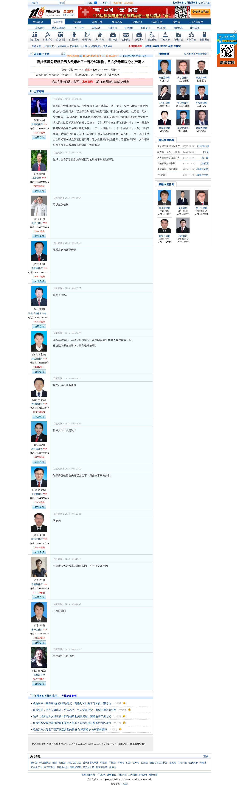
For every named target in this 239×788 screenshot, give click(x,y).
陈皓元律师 (37, 539)
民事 (85, 46)
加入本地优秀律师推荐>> (196, 54)
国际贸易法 (75, 767)
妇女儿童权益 (74, 762)
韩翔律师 (183, 236)
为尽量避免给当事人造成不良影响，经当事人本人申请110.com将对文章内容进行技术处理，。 (89, 743)
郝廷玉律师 (37, 358)
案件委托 (145, 27)
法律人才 (95, 27)
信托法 (144, 762)
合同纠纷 (86, 39)
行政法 (120, 762)
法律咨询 (57, 22)
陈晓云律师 (39, 674)
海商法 (203, 762)
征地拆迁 (178, 39)
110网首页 (49, 46)
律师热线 (117, 22)
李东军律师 (37, 268)
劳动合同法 (45, 762)
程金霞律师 (37, 449)
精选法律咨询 (58, 27)
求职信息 (161, 27)
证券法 (135, 762)
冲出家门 (161, 175)
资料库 (176, 22)
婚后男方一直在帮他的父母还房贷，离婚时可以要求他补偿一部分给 (72, 703)
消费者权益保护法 (158, 762)
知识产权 (191, 39)
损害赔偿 (152, 39)
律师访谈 (194, 27)
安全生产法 (36, 767)
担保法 (62, 762)
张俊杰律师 (201, 128)
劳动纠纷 (60, 39)
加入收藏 (205, 2)
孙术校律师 (72, 50)
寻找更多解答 (69, 696)
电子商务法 (49, 767)
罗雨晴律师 (37, 124)
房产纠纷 (99, 39)
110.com (124, 784)
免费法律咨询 (88, 775)
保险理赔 (204, 39)
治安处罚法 (88, 767)
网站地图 (153, 775)
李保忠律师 (164, 128)
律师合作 (128, 27)
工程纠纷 (165, 39)
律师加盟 (111, 775)
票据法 (112, 762)
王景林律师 (37, 494)
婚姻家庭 (34, 39)
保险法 (103, 762)
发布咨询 (39, 27)
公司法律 (139, 39)
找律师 (77, 22)
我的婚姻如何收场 (166, 163)
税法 (128, 762)
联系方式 (122, 775)
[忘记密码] (129, 3)
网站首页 (38, 22)
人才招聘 (132, 775)
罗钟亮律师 (183, 128)
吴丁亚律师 (183, 77)
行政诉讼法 (62, 767)
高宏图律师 (37, 223)
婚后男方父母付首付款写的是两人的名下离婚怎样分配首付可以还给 (72, 723)
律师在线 (97, 22)
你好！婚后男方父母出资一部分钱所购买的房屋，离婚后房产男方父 (72, 716)
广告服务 (101, 775)
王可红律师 (164, 103)
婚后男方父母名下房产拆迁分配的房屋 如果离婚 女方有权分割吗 (70, 729)
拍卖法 (172, 762)
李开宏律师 (37, 629)
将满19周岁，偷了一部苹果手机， (102, 50)
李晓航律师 (183, 103)
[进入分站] (68, 15)
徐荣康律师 (37, 403)
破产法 (34, 762)
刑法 (54, 762)
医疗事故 (112, 39)
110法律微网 (196, 22)
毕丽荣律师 (37, 584)
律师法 (112, 767)
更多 (206, 756)
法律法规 (156, 22)
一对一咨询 (78, 27)
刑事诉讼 (47, 39)
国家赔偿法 (101, 767)
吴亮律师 (183, 208)
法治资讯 (137, 22)
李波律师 (36, 178)
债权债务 (126, 39)
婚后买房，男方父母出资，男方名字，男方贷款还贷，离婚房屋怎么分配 (74, 710)
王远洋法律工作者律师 (39, 313)
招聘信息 (178, 27)
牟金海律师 (201, 103)
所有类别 (74, 46)
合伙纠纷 (193, 762)
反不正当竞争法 (90, 762)
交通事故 (73, 39)
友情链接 (143, 775)
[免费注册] (118, 3)
